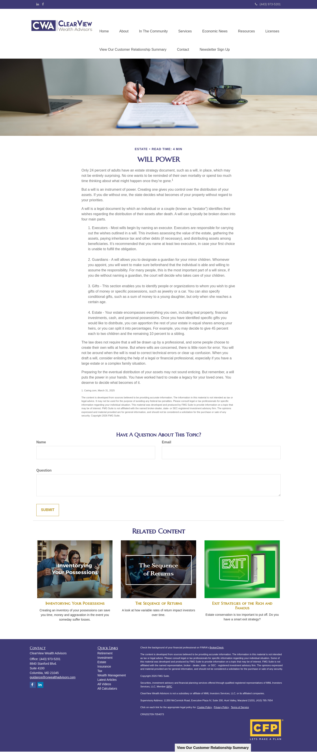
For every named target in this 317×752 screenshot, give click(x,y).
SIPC (169, 686)
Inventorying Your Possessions (75, 603)
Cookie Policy (204, 707)
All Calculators (107, 689)
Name (41, 442)
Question (44, 471)
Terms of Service (240, 707)
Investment (105, 658)
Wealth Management (112, 675)
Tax (100, 671)
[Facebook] (43, 4)
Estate (102, 662)
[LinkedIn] (37, 4)
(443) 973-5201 (268, 4)
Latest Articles (107, 680)
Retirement (105, 653)
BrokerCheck (217, 647)
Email (166, 442)
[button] (124, 24)
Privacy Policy (221, 707)
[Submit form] (47, 510)
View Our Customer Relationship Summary (213, 748)
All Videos (104, 684)
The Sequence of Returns (158, 603)
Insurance (104, 667)
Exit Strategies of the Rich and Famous (242, 606)
